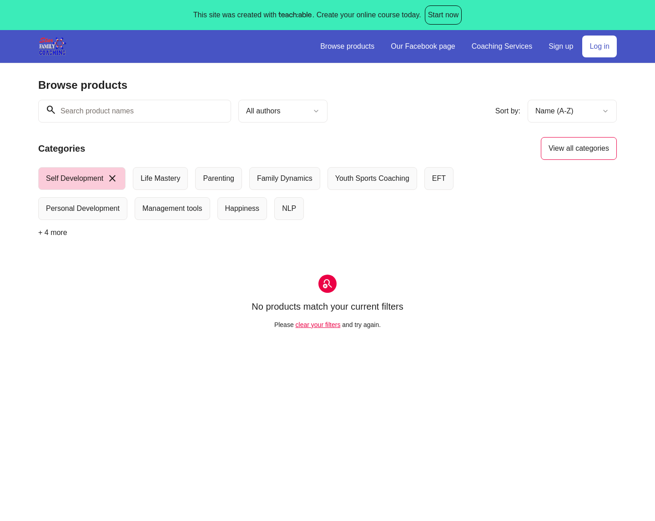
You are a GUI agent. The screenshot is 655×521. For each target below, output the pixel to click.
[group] (290, 193)
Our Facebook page (423, 46)
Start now (443, 15)
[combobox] (283, 111)
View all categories (579, 148)
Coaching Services (502, 46)
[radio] (82, 178)
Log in (600, 46)
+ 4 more (52, 232)
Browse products (347, 46)
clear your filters (318, 324)
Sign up (561, 46)
